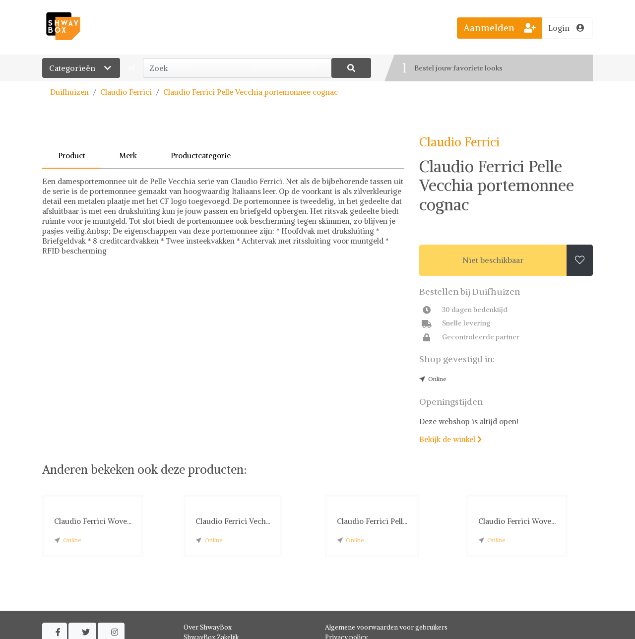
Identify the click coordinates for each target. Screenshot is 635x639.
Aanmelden (499, 28)
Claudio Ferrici (126, 92)
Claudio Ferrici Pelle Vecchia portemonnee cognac (250, 92)
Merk (128, 155)
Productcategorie (201, 155)
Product (71, 155)
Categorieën (81, 68)
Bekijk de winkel (450, 439)
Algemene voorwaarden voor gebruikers (386, 627)
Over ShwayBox (208, 627)
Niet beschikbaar (493, 260)
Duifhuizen (69, 92)
